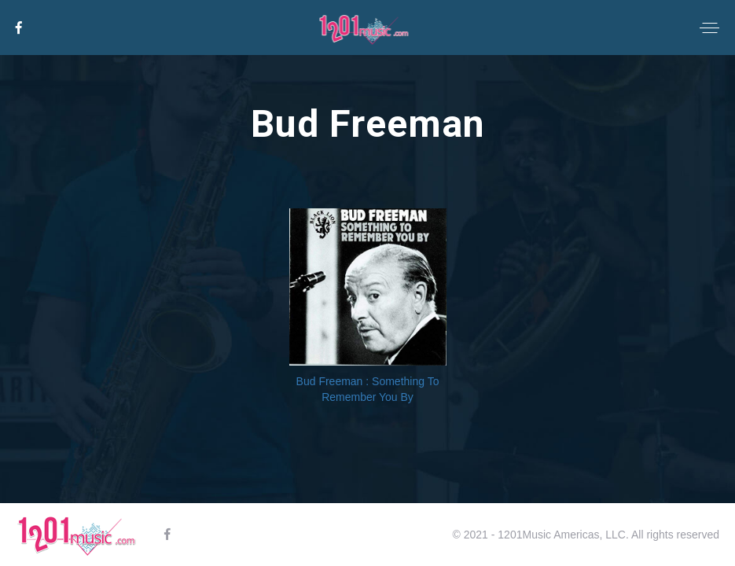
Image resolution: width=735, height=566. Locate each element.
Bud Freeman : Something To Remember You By (367, 389)
